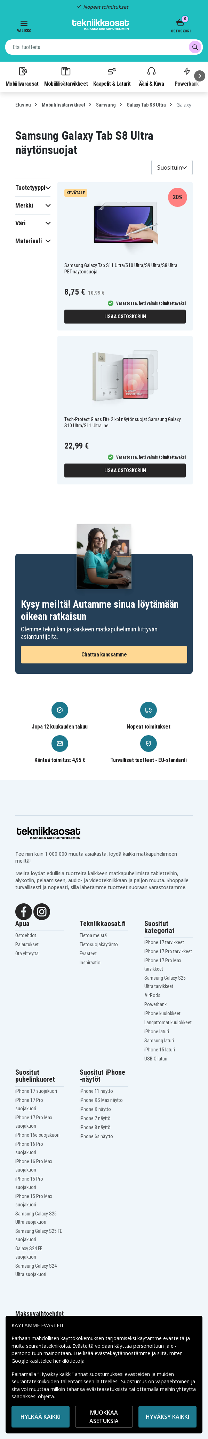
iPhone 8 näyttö (95, 1127)
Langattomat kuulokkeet (168, 1022)
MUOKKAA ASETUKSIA (104, 1417)
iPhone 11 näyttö (96, 1091)
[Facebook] (23, 911)
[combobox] (104, 47)
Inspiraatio (90, 962)
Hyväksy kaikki (167, 1417)
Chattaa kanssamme (104, 654)
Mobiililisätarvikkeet (66, 76)
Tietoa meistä (93, 935)
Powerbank (155, 1004)
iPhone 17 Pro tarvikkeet (168, 951)
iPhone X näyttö (95, 1109)
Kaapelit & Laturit (112, 76)
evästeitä (174, 1338)
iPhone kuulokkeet (162, 1013)
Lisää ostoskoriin (125, 316)
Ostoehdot (25, 935)
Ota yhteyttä (27, 953)
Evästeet (88, 953)
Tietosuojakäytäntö (99, 944)
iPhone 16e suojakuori (37, 1135)
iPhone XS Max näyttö (101, 1100)
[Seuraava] (199, 75)
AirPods (152, 995)
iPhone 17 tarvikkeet (164, 942)
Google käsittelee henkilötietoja (48, 1361)
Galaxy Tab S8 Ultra (146, 105)
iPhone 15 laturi (159, 1049)
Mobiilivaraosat (22, 76)
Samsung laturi (159, 1040)
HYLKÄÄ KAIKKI (41, 1417)
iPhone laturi (156, 1031)
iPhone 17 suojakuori (36, 1091)
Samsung (105, 105)
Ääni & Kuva (151, 76)
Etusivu (23, 105)
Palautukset (27, 944)
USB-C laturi (155, 1058)
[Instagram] (41, 911)
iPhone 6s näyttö (96, 1136)
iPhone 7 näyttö (95, 1118)
